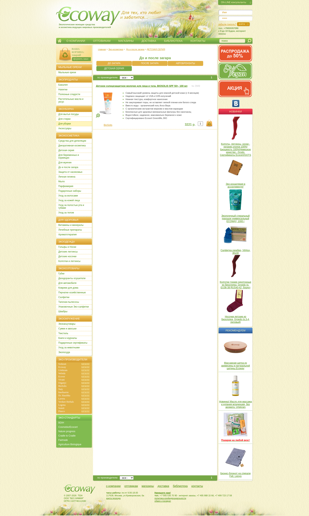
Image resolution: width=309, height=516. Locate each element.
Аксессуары (64, 128)
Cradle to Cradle (66, 435)
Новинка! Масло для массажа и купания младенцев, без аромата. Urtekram (235, 404)
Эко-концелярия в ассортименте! (235, 185)
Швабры (62, 311)
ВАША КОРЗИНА (78, 50)
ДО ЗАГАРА (114, 63)
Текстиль (63, 333)
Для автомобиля (67, 283)
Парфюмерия (65, 186)
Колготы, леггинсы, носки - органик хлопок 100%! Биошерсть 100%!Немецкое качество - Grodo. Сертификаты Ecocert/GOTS (235, 149)
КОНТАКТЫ (197, 40)
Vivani (61, 379)
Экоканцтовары (66, 323)
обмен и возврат (162, 501)
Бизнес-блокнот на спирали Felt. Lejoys (235, 475)
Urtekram (62, 370)
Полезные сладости (69, 94)
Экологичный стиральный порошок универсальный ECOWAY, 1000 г (235, 218)
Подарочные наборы (69, 191)
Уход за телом (66, 212)
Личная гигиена (66, 176)
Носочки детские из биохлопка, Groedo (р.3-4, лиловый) (235, 319)
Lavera (61, 398)
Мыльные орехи (67, 72)
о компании (113, 486)
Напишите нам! (162, 493)
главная (102, 49)
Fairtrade (63, 440)
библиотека (180, 486)
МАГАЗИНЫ (126, 40)
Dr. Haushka (64, 395)
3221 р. (190, 124)
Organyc (62, 382)
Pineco (61, 411)
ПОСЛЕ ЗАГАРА (150, 63)
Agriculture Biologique (69, 444)
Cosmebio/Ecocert (68, 427)
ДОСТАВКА (148, 40)
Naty (60, 389)
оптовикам (131, 486)
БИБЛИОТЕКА (173, 40)
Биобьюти (63, 392)
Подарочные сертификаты (72, 342)
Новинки (235, 111)
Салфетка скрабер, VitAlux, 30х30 (235, 251)
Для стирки (64, 119)
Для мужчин (65, 162)
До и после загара (135, 49)
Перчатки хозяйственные (72, 292)
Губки (61, 273)
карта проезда (113, 498)
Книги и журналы (67, 338)
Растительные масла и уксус (70, 100)
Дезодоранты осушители (72, 278)
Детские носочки (67, 256)
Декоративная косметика (72, 145)
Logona (62, 405)
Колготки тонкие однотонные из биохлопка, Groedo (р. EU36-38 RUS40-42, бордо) (235, 285)
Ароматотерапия (67, 234)
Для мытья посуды (68, 114)
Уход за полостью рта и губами (71, 206)
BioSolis (108, 125)
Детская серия (66, 150)
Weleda (61, 373)
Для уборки (64, 123)
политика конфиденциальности (170, 498)
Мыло (61, 181)
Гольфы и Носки (67, 247)
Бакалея (63, 84)
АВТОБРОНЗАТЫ (185, 63)
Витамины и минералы (71, 225)
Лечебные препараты (70, 229)
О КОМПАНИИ (75, 40)
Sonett (61, 408)
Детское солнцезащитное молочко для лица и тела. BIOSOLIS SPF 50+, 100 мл (141, 86)
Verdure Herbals (66, 401)
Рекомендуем (235, 330)
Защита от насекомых (70, 172)
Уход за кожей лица (69, 200)
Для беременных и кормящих (68, 156)
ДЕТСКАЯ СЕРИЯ (156, 49)
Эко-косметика (115, 49)
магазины (148, 486)
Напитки (62, 89)
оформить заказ (80, 58)
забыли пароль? (227, 24)
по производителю (107, 77)
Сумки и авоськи (67, 328)
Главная (59, 41)
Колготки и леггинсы (69, 261)
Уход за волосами (68, 195)
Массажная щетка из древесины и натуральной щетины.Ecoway (235, 366)
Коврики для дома (68, 287)
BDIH (61, 422)
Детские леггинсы (68, 251)
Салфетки (63, 297)
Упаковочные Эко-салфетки (73, 306)
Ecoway (62, 367)
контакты (197, 486)
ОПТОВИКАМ (101, 40)
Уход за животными (69, 347)
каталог (85, 363)
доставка (163, 486)
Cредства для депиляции (72, 140)
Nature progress (66, 431)
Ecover (61, 376)
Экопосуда (64, 352)
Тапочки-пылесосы (68, 302)
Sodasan (62, 364)
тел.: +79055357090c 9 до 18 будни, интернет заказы (232, 31)
